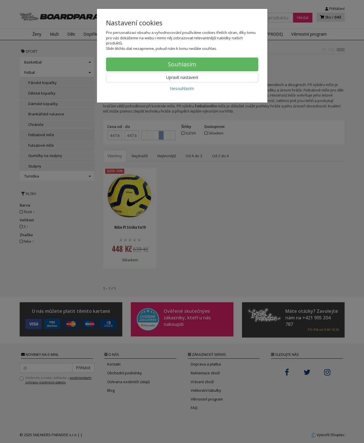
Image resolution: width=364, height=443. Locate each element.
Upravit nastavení (182, 77)
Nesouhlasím (182, 88)
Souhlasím (182, 64)
